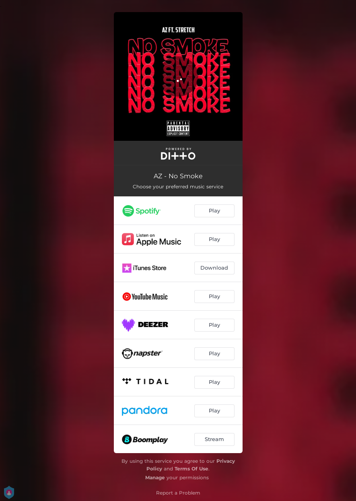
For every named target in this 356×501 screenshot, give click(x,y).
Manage (155, 477)
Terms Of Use (191, 469)
